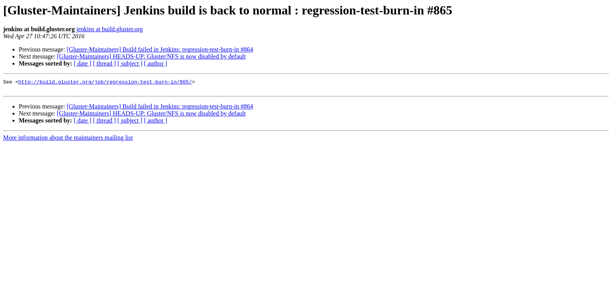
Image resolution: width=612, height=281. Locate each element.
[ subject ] (129, 63)
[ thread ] (104, 63)
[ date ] (82, 63)
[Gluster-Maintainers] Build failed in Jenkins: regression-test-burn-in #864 (160, 49)
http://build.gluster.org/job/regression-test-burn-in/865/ (105, 82)
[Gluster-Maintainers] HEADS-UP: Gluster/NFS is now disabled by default (151, 56)
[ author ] (155, 63)
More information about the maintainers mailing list (68, 140)
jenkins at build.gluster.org (109, 29)
